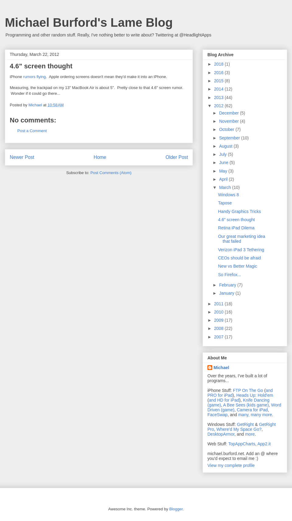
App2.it (264, 443)
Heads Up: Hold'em (254, 395)
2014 (219, 89)
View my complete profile (231, 465)
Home (100, 157)
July (223, 154)
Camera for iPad (252, 409)
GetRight (245, 424)
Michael (221, 367)
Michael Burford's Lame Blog (89, 22)
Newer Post (22, 157)
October (227, 129)
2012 (219, 105)
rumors (29, 76)
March (225, 187)
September (230, 137)
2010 (219, 312)
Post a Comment (32, 131)
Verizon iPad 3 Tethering (241, 249)
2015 (219, 80)
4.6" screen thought (236, 219)
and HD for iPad (224, 400)
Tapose (225, 203)
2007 (219, 336)
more (250, 434)
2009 (219, 320)
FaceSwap (217, 414)
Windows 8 (228, 194)
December (229, 113)
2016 (219, 72)
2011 (219, 303)
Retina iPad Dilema (236, 227)
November (229, 121)
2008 (219, 328)
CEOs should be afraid (239, 257)
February (228, 285)
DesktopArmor (221, 434)
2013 (219, 97)
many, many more (255, 414)
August (226, 146)
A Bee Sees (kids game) (246, 405)
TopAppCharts (241, 443)
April (224, 179)
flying (41, 76)
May (223, 171)
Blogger (175, 509)
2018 (219, 64)
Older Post (176, 157)
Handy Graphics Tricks (239, 211)
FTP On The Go (248, 390)
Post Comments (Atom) (110, 172)
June (224, 162)
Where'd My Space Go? (239, 429)
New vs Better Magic (237, 266)
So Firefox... (229, 274)
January (227, 293)
